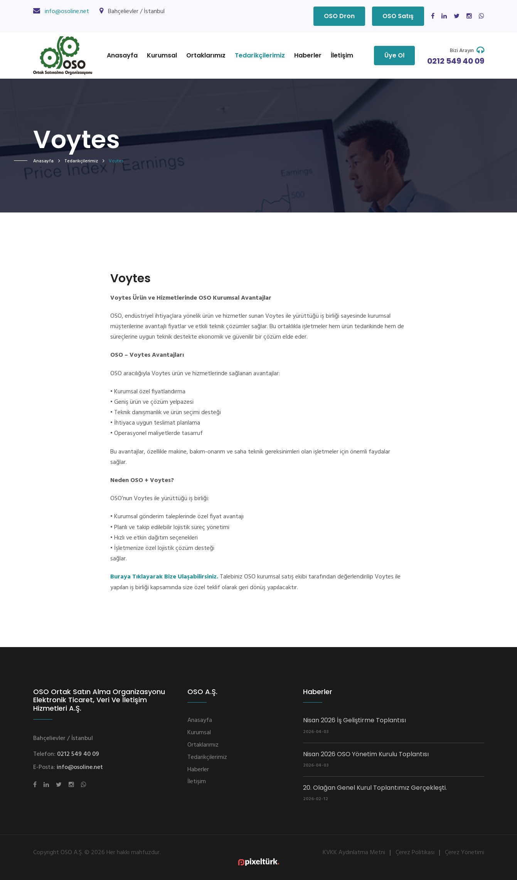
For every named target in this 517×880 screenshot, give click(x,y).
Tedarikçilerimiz (260, 55)
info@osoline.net (67, 12)
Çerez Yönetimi (464, 853)
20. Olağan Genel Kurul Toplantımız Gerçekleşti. (375, 787)
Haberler (308, 55)
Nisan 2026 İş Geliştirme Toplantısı (354, 720)
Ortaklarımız (206, 55)
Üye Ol (394, 55)
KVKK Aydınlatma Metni (354, 853)
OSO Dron (339, 16)
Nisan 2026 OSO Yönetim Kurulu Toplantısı (366, 754)
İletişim (342, 55)
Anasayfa (122, 55)
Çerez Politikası (415, 853)
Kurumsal (162, 55)
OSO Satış (398, 16)
